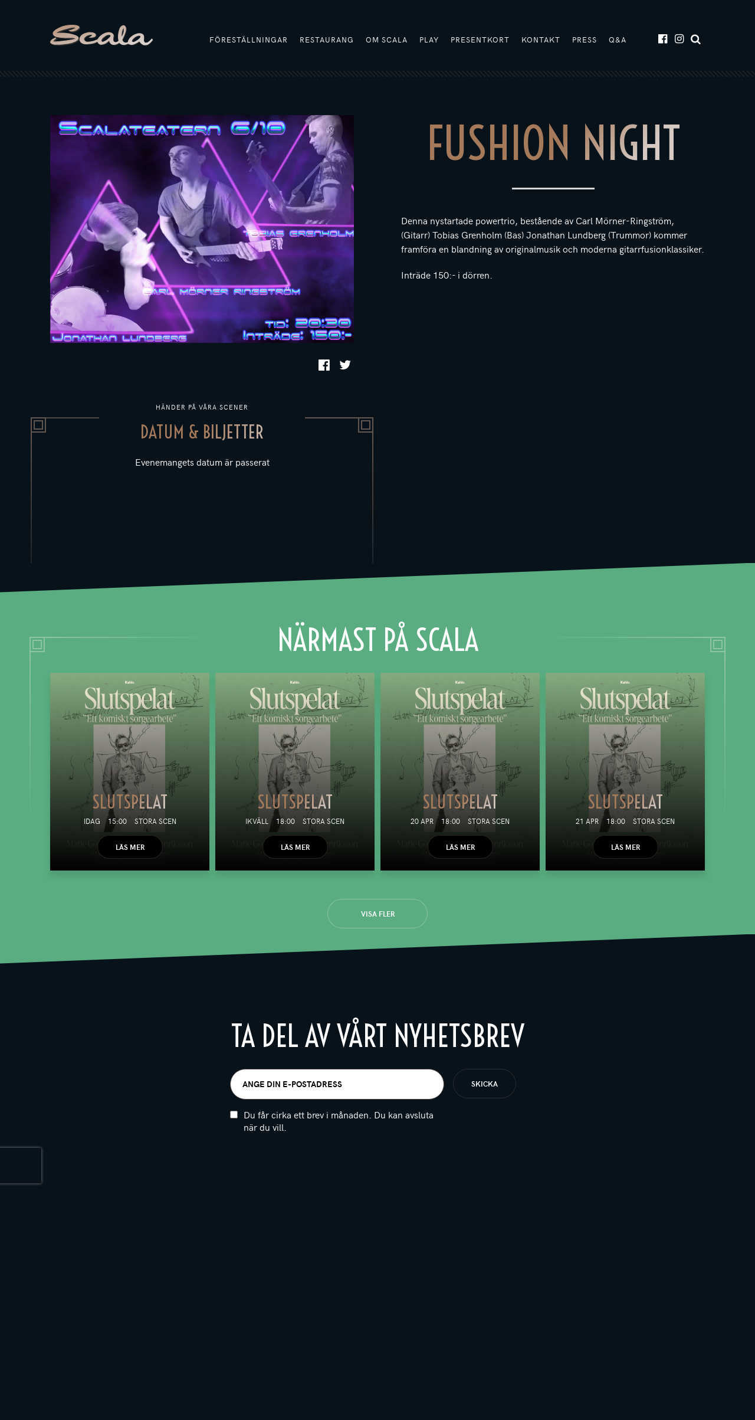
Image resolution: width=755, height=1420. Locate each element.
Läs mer (130, 847)
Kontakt (540, 39)
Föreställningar (248, 39)
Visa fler (378, 913)
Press (584, 39)
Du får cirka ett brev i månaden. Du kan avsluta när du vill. (339, 1149)
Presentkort (480, 39)
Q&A (617, 39)
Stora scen (155, 821)
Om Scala (387, 39)
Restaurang (327, 39)
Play (429, 39)
